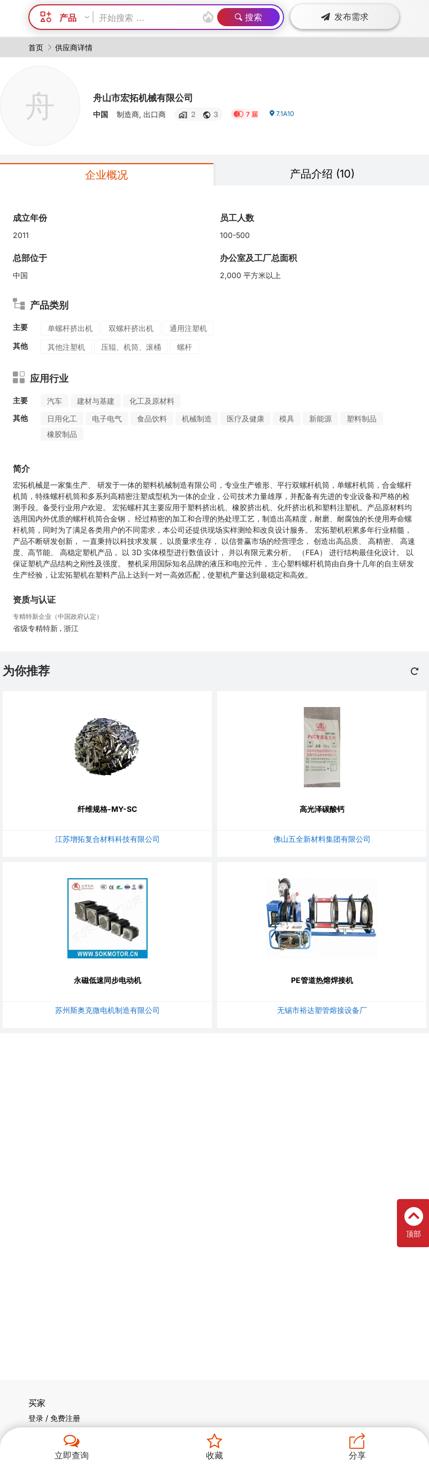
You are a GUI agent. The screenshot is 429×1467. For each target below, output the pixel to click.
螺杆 (184, 346)
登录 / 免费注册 (54, 1418)
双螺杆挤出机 (131, 328)
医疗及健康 (245, 418)
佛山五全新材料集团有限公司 (322, 838)
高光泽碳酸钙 (322, 808)
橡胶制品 (62, 434)
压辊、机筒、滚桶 (131, 346)
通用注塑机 (188, 328)
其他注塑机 (66, 346)
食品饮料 (152, 418)
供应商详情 (74, 47)
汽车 (54, 400)
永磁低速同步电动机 (107, 980)
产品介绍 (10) (322, 173)
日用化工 (62, 418)
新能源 (320, 418)
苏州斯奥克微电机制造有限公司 (107, 1010)
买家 (36, 1402)
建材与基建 (95, 400)
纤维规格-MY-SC (107, 808)
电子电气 (107, 418)
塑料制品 (362, 418)
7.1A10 (283, 117)
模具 (286, 418)
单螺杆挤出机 (70, 328)
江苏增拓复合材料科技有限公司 (107, 838)
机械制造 (197, 418)
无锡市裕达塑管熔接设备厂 (322, 1010)
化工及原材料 (151, 400)
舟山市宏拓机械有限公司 (158, 96)
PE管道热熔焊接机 (322, 980)
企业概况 (106, 174)
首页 (35, 47)
